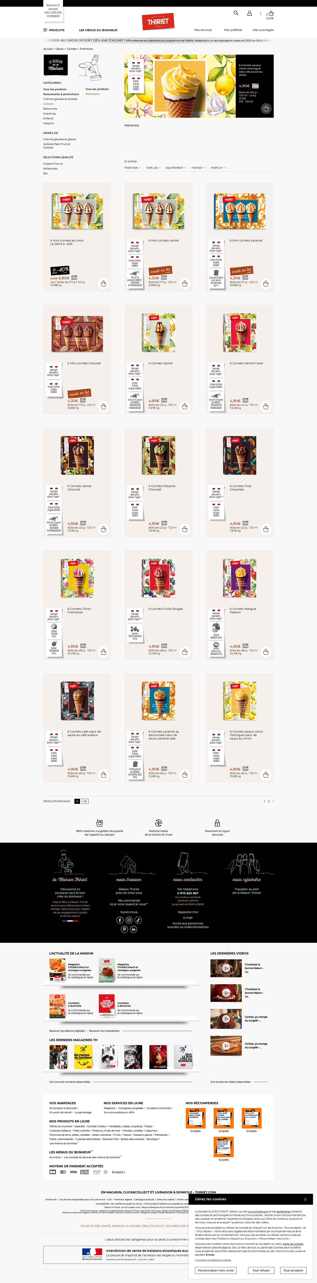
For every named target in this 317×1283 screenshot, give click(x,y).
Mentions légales (123, 1199)
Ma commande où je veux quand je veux (129, 902)
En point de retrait (61, 1112)
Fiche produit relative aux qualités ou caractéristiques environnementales (182, 1203)
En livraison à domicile (63, 1108)
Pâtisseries (161, 1134)
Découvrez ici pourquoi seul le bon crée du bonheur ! (70, 893)
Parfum (216, 167)
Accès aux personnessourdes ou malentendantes (188, 925)
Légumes (151, 1130)
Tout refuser (261, 1270)
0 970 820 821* (188, 893)
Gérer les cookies (293, 1243)
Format (197, 167)
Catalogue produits (144, 1199)
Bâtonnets (50, 108)
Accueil (47, 48)
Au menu (55, 1157)
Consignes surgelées (130, 1108)
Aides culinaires (101, 1134)
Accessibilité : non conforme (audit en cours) (119, 1203)
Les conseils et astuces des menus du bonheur (93, 1157)
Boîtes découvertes (132, 1139)
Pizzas (148, 1126)
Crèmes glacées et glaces (59, 139)
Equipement (174, 167)
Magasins (109, 1108)
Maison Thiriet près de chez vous (129, 891)
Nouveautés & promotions (61, 94)
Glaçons (48, 123)
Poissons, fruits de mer (106, 1130)
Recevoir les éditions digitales (67, 1031)
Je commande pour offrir (119, 1112)
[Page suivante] (272, 801)
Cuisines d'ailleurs (60, 1130)
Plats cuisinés (81, 1130)
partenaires (283, 1211)
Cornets (72, 48)
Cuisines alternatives (88, 1139)
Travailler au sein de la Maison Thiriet (246, 891)
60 (85, 801)
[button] (249, 14)
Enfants (48, 118)
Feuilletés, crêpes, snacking (125, 1126)
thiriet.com (51, 1199)
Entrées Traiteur (97, 1126)
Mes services (203, 30)
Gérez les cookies (165, 1199)
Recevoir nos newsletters (104, 1031)
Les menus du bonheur (98, 30)
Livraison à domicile (159, 1108)
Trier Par (131, 167)
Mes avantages (263, 30)
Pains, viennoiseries (61, 1139)
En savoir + (118, 1171)
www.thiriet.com (258, 1211)
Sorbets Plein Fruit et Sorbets (56, 145)
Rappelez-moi (188, 912)
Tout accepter (293, 1270)
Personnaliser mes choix (216, 1270)
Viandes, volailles (133, 1130)
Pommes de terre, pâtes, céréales (70, 1134)
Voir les (151, 167)
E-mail (187, 918)
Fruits (117, 1134)
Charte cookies (184, 1199)
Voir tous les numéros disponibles (69, 1082)
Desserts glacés (142, 1134)
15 (77, 801)
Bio (45, 173)
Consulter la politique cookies (213, 1260)
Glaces (59, 48)
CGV (110, 1199)
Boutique (152, 1139)
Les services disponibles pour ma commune (82, 1199)
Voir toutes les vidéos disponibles (230, 1082)
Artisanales (50, 168)
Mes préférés (233, 30)
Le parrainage (83, 1112)
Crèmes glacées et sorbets (60, 99)
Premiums (86, 48)
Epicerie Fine (110, 1139)
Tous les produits (55, 89)
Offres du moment (61, 1126)
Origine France (53, 163)
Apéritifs (80, 1126)
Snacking (49, 113)
